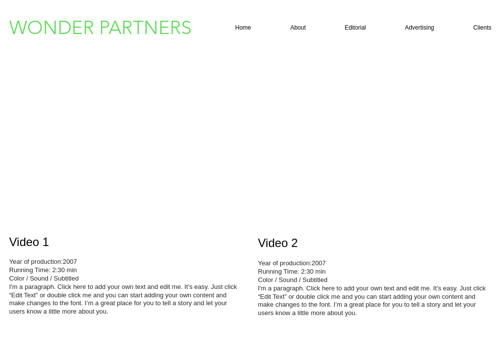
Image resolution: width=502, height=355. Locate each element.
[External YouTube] (125, 146)
